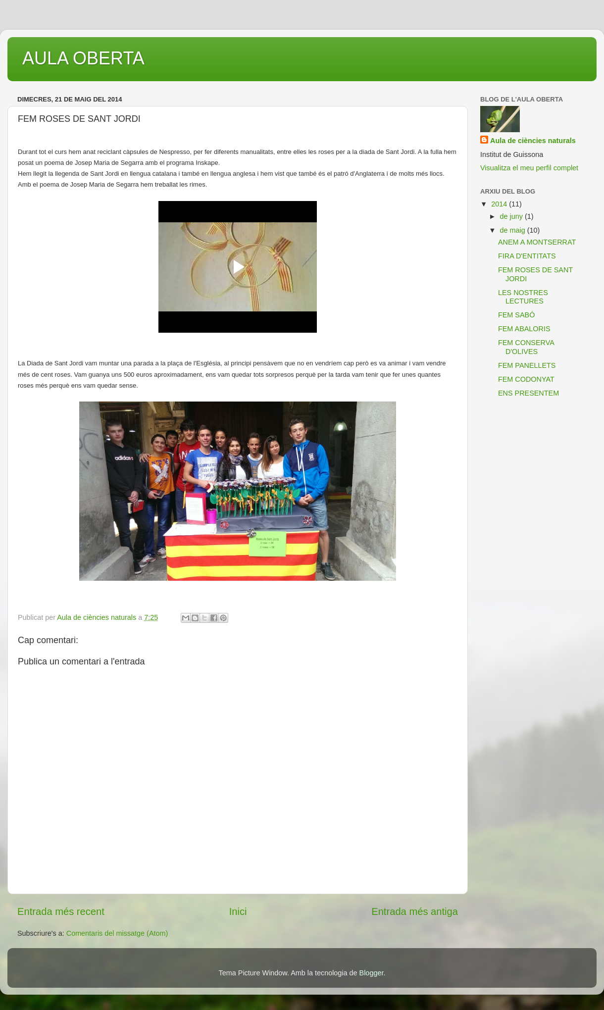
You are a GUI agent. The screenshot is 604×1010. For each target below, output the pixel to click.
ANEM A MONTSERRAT (537, 242)
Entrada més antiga (414, 911)
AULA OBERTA (83, 58)
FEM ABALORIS (524, 329)
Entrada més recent (60, 911)
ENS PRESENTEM (528, 393)
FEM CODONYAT (526, 379)
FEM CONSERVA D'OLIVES (526, 347)
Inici (238, 911)
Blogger (371, 973)
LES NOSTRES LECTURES (523, 297)
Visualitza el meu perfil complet (529, 168)
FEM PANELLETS (527, 365)
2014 (500, 204)
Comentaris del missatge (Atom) (117, 933)
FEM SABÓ (516, 315)
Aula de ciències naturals (533, 141)
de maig (513, 230)
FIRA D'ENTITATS (527, 256)
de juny (512, 216)
